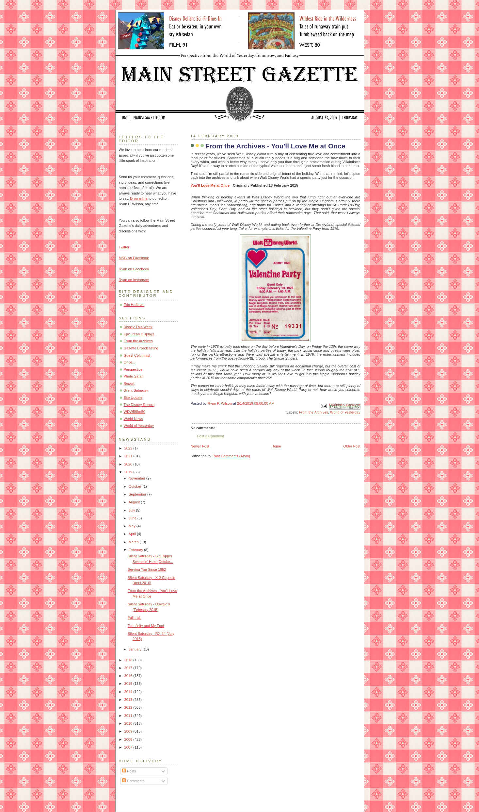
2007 (129, 747)
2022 (129, 448)
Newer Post (200, 446)
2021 (129, 456)
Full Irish (134, 617)
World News (133, 419)
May (132, 526)
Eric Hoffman (134, 305)
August (135, 502)
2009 (129, 731)
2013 (129, 700)
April (133, 534)
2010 (129, 723)
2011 (129, 716)
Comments (133, 781)
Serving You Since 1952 (147, 569)
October (135, 486)
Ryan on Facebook (134, 269)
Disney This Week (138, 327)
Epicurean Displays (139, 334)
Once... (130, 362)
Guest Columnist (137, 355)
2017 (129, 668)
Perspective (133, 369)
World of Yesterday (345, 412)
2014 (129, 692)
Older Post (351, 446)
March (134, 542)
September (138, 494)
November (137, 478)
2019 (129, 472)
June (133, 518)
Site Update (133, 397)
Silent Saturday (136, 390)
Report (129, 383)
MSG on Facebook (134, 258)
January (135, 649)
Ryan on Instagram (134, 280)
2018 (129, 660)
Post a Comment (210, 436)
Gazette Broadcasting (141, 348)
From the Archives (313, 412)
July (132, 510)
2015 (129, 683)
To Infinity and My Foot (146, 626)
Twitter (124, 247)
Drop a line (138, 198)
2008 (129, 739)
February (136, 550)
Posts (129, 771)
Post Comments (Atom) (231, 456)
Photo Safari (134, 376)
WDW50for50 (134, 412)
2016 (129, 676)
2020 (129, 464)
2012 (129, 707)
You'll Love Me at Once (210, 185)
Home (276, 446)
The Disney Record (139, 405)
